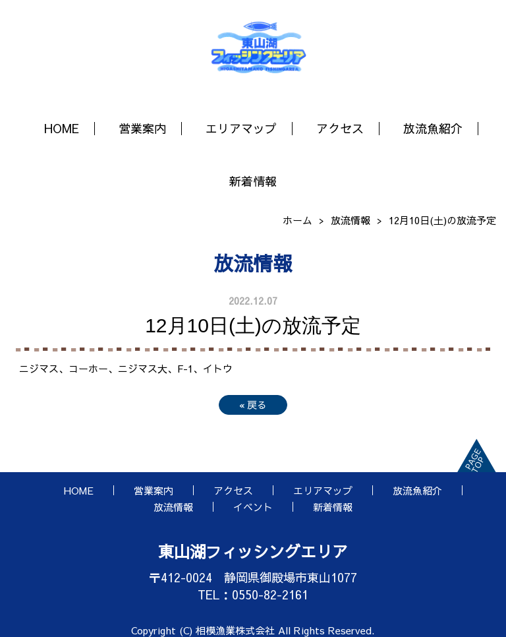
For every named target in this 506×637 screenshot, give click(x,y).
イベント (253, 507)
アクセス (340, 128)
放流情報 (350, 220)
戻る (253, 404)
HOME (61, 128)
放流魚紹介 (433, 128)
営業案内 (142, 128)
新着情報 (253, 181)
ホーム (297, 220)
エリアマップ (241, 128)
